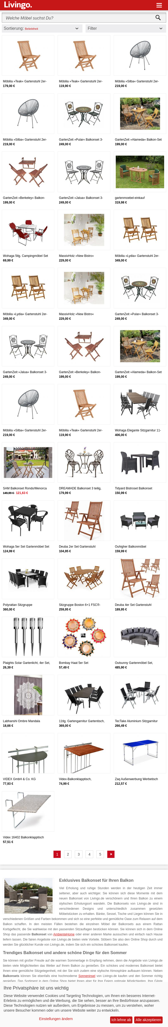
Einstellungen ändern (56, 1019)
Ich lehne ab (121, 1020)
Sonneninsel (86, 976)
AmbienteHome (64, 934)
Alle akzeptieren (148, 1020)
